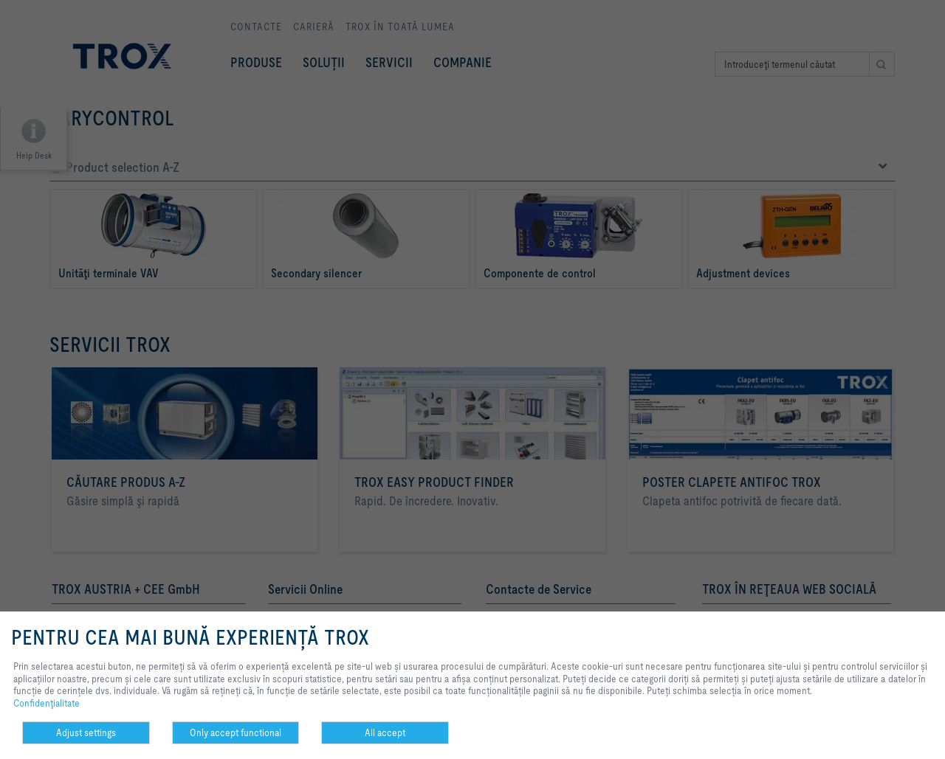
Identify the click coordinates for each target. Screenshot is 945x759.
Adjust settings (86, 732)
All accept (385, 732)
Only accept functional (235, 732)
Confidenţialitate (46, 703)
